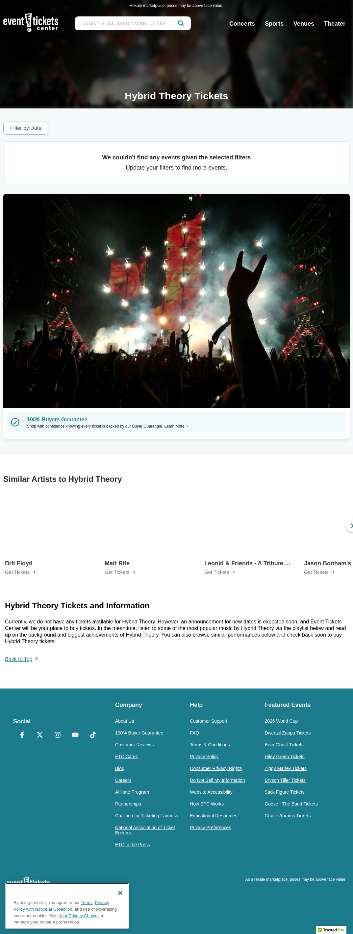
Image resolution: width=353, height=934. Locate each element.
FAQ (194, 733)
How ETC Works (207, 803)
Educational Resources (213, 815)
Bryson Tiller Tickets (285, 780)
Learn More (176, 426)
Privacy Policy (204, 756)
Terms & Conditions (210, 744)
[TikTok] (93, 735)
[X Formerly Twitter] (40, 735)
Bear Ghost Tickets (284, 744)
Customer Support (208, 721)
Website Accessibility (211, 792)
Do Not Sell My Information (217, 780)
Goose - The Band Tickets (291, 803)
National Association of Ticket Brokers (145, 830)
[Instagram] (57, 735)
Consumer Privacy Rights (216, 768)
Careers (123, 780)
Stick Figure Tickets (284, 792)
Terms (87, 902)
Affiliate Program (132, 792)
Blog (119, 768)
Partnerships (128, 803)
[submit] (181, 23)
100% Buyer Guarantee (139, 733)
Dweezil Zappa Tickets (288, 733)
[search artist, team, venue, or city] (133, 23)
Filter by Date (25, 128)
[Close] (120, 893)
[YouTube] (75, 735)
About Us (124, 721)
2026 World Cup (281, 721)
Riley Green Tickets (284, 756)
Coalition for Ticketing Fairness (146, 815)
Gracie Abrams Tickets (288, 815)
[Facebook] (22, 735)
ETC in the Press (132, 844)
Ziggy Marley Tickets (286, 768)
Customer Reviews (134, 744)
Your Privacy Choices (79, 915)
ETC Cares (126, 756)
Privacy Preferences (210, 827)
